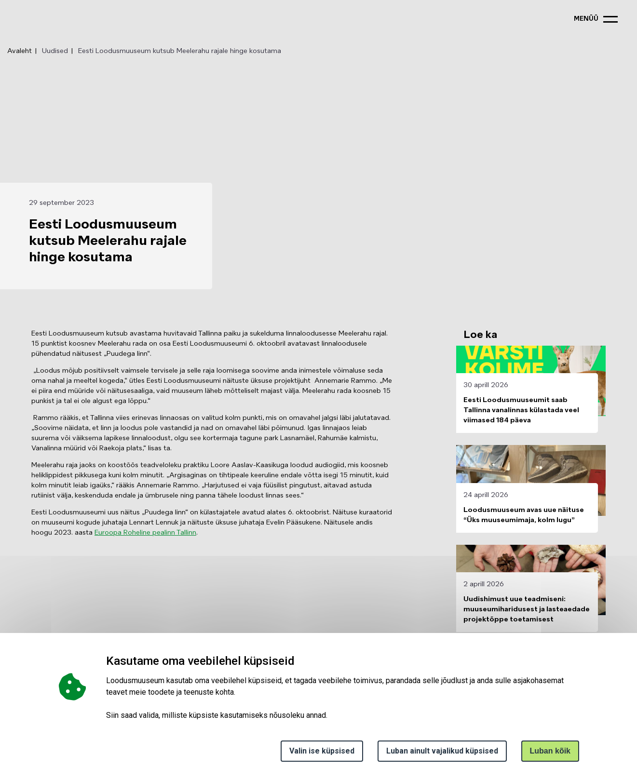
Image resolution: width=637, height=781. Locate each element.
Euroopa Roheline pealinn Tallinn (145, 532)
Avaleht (19, 51)
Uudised (55, 51)
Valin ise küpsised (321, 750)
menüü (586, 19)
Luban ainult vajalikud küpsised (442, 750)
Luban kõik (550, 751)
